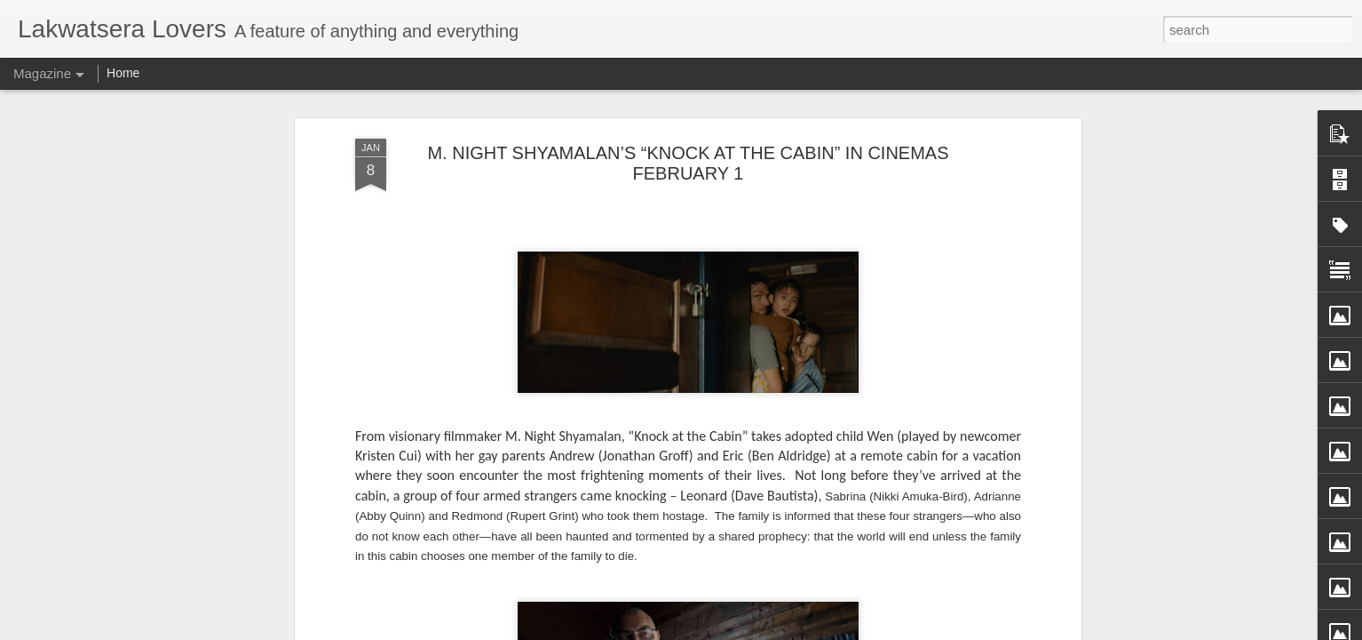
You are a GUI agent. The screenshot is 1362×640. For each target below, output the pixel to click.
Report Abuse (813, 630)
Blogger (761, 630)
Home (123, 73)
